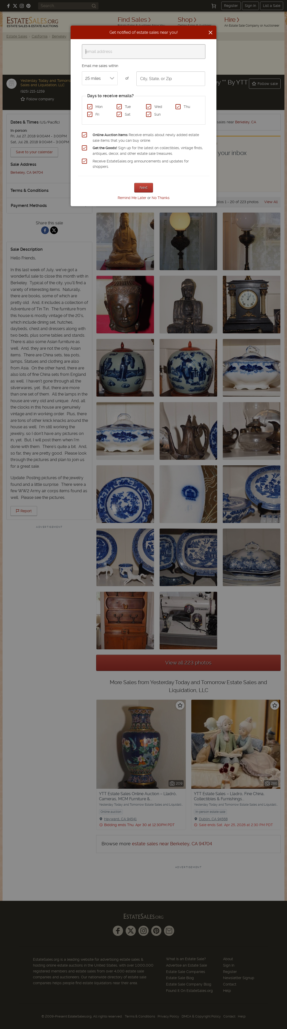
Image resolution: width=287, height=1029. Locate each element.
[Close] (210, 32)
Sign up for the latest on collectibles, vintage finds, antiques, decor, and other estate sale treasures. (148, 151)
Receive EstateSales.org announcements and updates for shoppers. (141, 164)
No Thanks (161, 198)
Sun (157, 114)
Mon (99, 107)
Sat (127, 114)
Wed (158, 107)
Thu (187, 107)
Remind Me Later (132, 198)
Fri (97, 114)
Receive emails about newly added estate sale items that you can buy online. (146, 138)
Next (144, 187)
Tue (128, 107)
